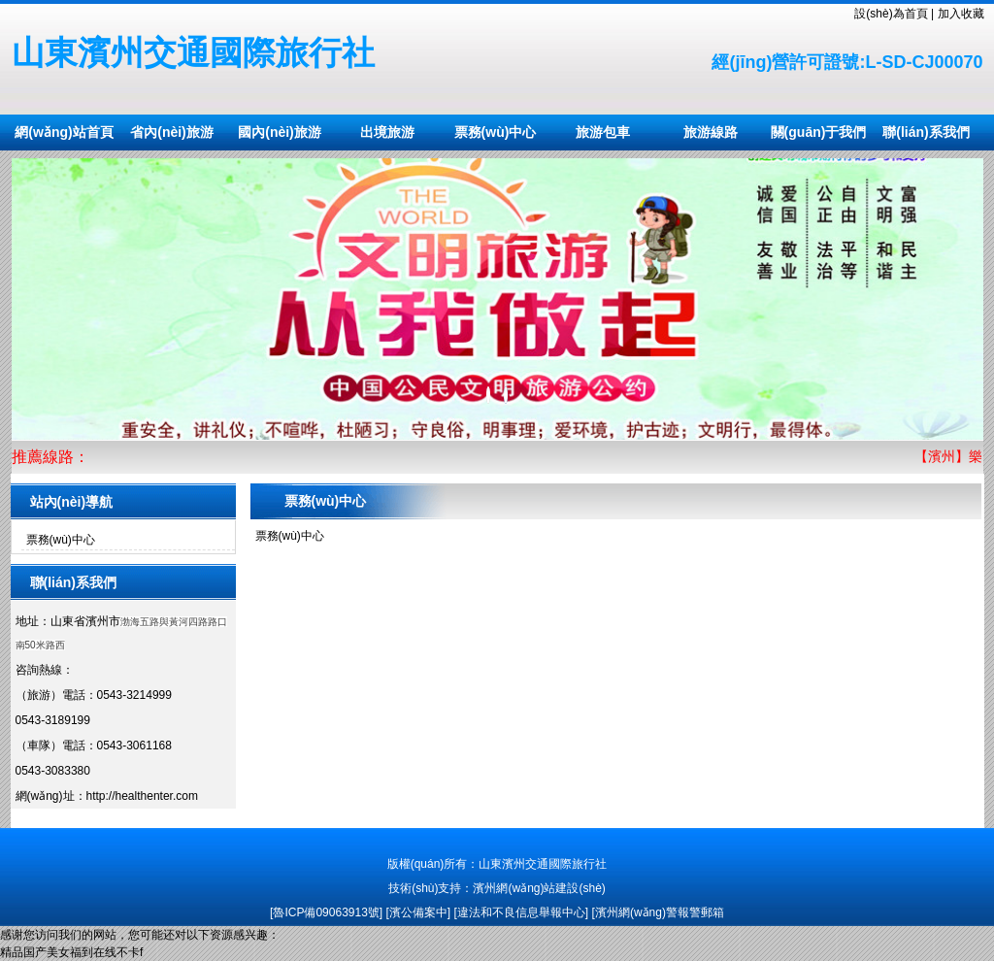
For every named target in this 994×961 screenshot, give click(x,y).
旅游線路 (710, 132)
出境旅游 (387, 132)
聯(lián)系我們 (925, 132)
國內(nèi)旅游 (279, 132)
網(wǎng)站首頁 (64, 132)
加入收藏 (961, 13)
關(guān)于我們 (819, 132)
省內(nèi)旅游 (172, 132)
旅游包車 (603, 132)
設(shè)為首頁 (890, 13)
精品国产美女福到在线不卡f (71, 952)
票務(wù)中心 (495, 132)
